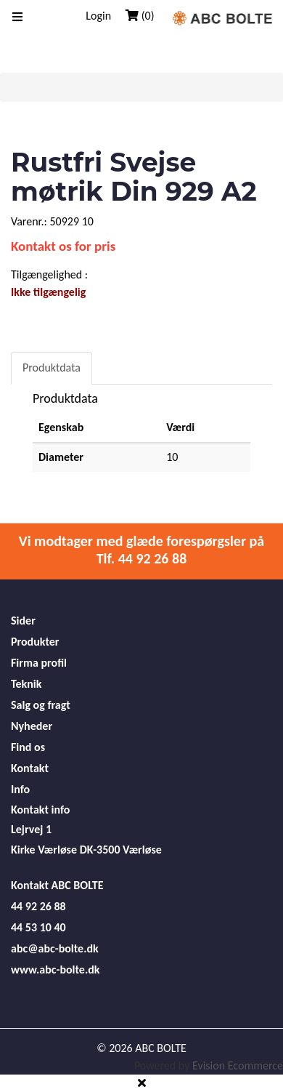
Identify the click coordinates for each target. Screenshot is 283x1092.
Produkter (35, 642)
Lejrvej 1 (31, 829)
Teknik (26, 684)
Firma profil (39, 663)
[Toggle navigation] (17, 17)
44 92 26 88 (38, 906)
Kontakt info (40, 809)
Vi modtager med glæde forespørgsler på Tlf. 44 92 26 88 (141, 549)
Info (20, 789)
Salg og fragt (40, 705)
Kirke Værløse (44, 849)
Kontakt (30, 768)
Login (98, 16)
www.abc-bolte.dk (55, 969)
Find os (28, 747)
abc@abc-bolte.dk (55, 948)
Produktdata (51, 367)
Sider (23, 620)
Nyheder (31, 726)
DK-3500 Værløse (121, 849)
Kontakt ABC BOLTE (57, 885)
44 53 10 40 (38, 927)
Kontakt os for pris (63, 246)
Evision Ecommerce (237, 1065)
